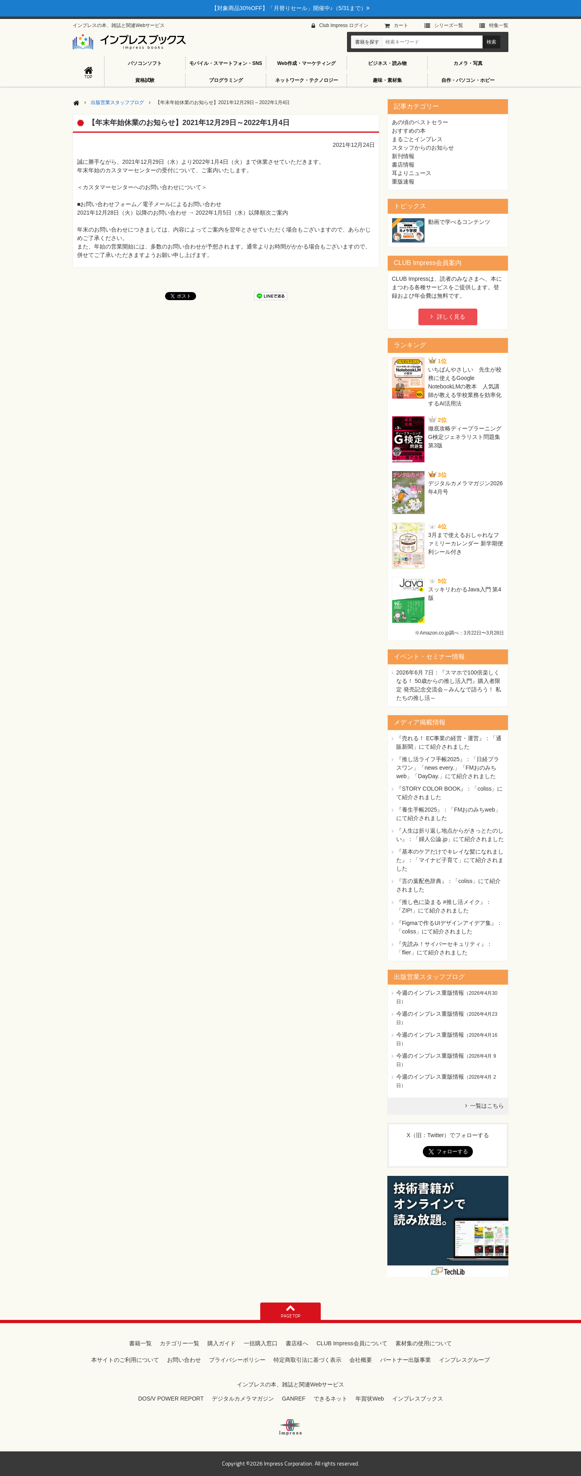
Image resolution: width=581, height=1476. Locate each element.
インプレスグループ (464, 1360)
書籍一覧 (140, 1343)
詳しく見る (451, 316)
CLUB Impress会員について (351, 1343)
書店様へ (297, 1343)
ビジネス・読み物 (387, 63)
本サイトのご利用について (125, 1360)
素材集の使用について (423, 1343)
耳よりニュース (411, 173)
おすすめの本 (409, 130)
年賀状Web (369, 1398)
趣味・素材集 (387, 80)
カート (401, 25)
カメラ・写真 (468, 63)
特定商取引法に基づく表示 (307, 1360)
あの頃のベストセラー (420, 122)
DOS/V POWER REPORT (170, 1398)
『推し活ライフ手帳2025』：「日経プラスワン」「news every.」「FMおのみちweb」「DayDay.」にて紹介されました (447, 767)
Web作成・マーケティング (306, 63)
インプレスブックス (417, 1398)
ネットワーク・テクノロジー (306, 80)
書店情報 (403, 164)
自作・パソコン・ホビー (468, 80)
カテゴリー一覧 (179, 1343)
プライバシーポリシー (237, 1360)
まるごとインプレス (417, 139)
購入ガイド (221, 1343)
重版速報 (403, 181)
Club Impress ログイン (343, 25)
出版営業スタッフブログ (117, 102)
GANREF (293, 1398)
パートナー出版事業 (405, 1360)
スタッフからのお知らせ (423, 147)
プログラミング (226, 80)
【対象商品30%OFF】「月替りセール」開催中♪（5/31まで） (290, 8)
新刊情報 (403, 156)
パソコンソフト (145, 63)
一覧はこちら (487, 1105)
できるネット (330, 1398)
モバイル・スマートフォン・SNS (225, 63)
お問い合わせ (184, 1360)
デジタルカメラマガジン (243, 1398)
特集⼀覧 (498, 25)
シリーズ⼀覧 (448, 25)
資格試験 (145, 80)
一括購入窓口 (261, 1343)
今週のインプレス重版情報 (430, 993)
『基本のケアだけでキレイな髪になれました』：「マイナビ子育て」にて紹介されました (450, 860)
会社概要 (360, 1360)
